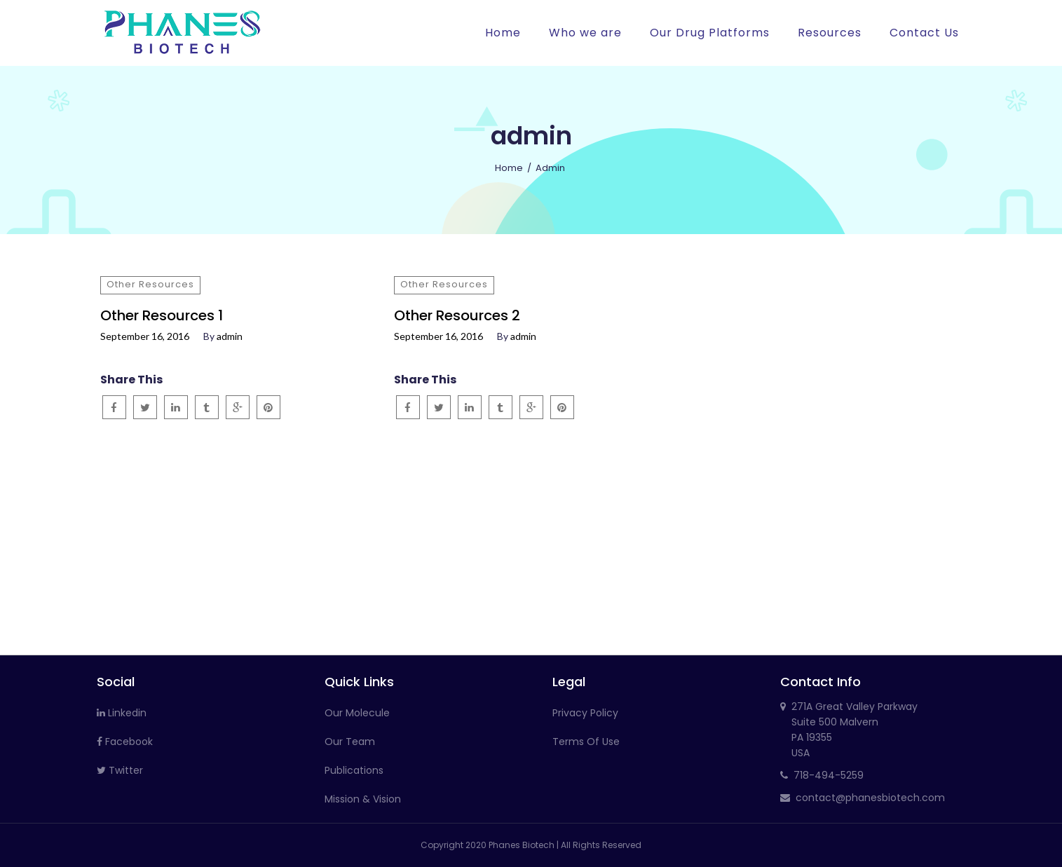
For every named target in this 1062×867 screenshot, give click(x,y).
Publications (354, 770)
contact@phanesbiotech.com (870, 798)
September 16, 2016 (144, 336)
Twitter (120, 770)
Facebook (125, 742)
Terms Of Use (586, 742)
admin (230, 336)
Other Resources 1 (161, 315)
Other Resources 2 (457, 315)
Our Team (350, 742)
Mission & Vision (363, 799)
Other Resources (150, 284)
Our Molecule (357, 713)
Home (509, 168)
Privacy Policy (585, 713)
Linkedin (122, 713)
